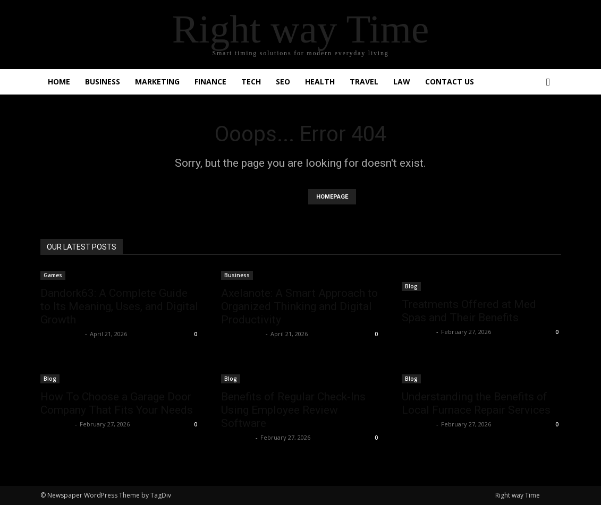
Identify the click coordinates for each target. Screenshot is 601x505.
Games (53, 275)
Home (59, 81)
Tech (251, 81)
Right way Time (517, 495)
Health (320, 81)
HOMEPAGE (332, 196)
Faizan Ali (418, 332)
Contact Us (449, 81)
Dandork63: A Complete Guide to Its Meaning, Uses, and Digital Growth (119, 306)
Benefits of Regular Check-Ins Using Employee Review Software (293, 410)
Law (401, 81)
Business (102, 81)
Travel (364, 81)
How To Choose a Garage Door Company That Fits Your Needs (116, 403)
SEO (283, 81)
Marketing (157, 81)
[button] (548, 83)
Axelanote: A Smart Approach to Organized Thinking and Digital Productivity (299, 306)
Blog (411, 286)
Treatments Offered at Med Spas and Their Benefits (469, 311)
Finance (210, 81)
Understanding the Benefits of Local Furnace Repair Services (476, 403)
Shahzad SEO (61, 334)
